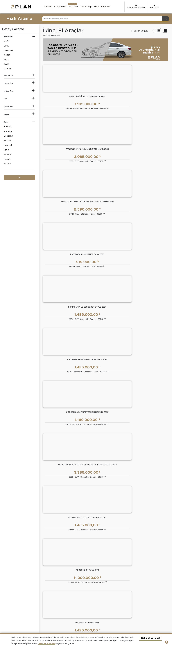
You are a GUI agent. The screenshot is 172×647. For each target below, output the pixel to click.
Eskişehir (8, 136)
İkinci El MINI (123, 608)
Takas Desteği (64, 586)
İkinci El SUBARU (79, 612)
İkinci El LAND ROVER (81, 608)
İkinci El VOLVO (149, 612)
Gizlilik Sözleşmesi (129, 549)
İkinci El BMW (38, 603)
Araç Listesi (62, 7)
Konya (7, 159)
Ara (19, 178)
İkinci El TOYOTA (103, 612)
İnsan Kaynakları (65, 570)
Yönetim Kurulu (64, 549)
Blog (59, 565)
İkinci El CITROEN (60, 603)
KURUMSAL (63, 537)
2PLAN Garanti (108, 543)
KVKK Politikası (128, 554)
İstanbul (8, 145)
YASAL (125, 537)
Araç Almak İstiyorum (136, 6)
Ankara (7, 127)
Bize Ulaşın (154, 6)
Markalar (61, 554)
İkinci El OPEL (149, 608)
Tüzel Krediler (83, 549)
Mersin (7, 141)
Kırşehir (8, 154)
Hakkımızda (62, 543)
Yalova (7, 164)
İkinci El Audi (17, 603)
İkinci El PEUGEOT (20, 612)
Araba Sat (62, 592)
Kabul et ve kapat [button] (150, 638)
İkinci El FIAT (101, 603)
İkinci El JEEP (38, 608)
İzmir (6, 150)
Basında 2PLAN (64, 559)
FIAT (6, 60)
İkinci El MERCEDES (104, 608)
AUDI (6, 41)
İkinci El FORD (124, 603)
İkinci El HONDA (150, 603)
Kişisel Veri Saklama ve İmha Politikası (139, 559)
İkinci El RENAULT (40, 612)
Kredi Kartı (82, 554)
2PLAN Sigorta (108, 554)
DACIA (7, 55)
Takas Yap (87, 7)
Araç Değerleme (64, 581)
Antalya (8, 131)
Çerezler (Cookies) (46, 644)
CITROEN (8, 50)
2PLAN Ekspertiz (109, 549)
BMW (6, 46)
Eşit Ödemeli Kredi (85, 543)
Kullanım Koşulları (129, 543)
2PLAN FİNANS (85, 537)
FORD (7, 64)
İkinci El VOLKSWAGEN (128, 612)
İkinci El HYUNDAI (20, 608)
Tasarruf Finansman (86, 559)
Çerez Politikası (128, 565)
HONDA (7, 69)
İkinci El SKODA (59, 612)
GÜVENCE (106, 537)
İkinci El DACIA (78, 603)
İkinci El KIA (57, 608)
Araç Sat (75, 7)
